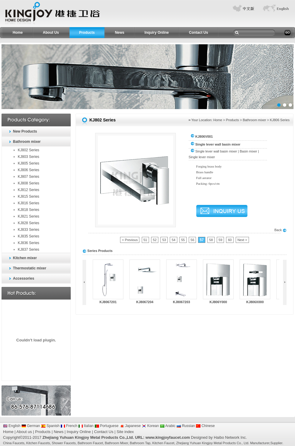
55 (183, 240)
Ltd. (246, 443)
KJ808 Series (28, 183)
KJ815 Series (28, 196)
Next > (242, 240)
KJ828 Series (28, 223)
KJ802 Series (28, 150)
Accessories (23, 278)
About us (24, 431)
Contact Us (198, 32)
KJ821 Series (28, 216)
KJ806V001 (204, 136)
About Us (51, 32)
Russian (185, 426)
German (30, 426)
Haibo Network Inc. (230, 437)
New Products (25, 131)
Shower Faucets (64, 443)
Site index (125, 431)
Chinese (205, 426)
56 (192, 240)
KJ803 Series (28, 157)
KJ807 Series (28, 176)
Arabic (167, 426)
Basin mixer (248, 151)
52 (155, 240)
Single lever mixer (202, 157)
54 (173, 240)
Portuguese (107, 426)
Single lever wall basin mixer (216, 151)
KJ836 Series (28, 243)
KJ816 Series (28, 203)
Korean (150, 426)
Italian (85, 426)
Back (280, 230)
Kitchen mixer (25, 258)
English (11, 426)
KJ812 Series (28, 190)
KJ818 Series (28, 210)
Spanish (50, 426)
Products (87, 32)
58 (211, 240)
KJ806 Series (28, 170)
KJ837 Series (28, 249)
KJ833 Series (28, 230)
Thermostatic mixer (29, 268)
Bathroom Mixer (116, 443)
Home (18, 32)
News (119, 32)
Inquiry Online (156, 32)
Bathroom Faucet (90, 443)
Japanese (130, 426)
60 (229, 240)
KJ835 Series (28, 236)
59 (220, 240)
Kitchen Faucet (163, 443)
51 (145, 240)
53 (164, 240)
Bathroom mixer (27, 142)
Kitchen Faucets (38, 443)
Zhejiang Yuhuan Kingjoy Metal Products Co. (209, 443)
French (69, 426)
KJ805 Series (28, 163)
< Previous (130, 240)
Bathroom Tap (140, 443)
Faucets (18, 443)
